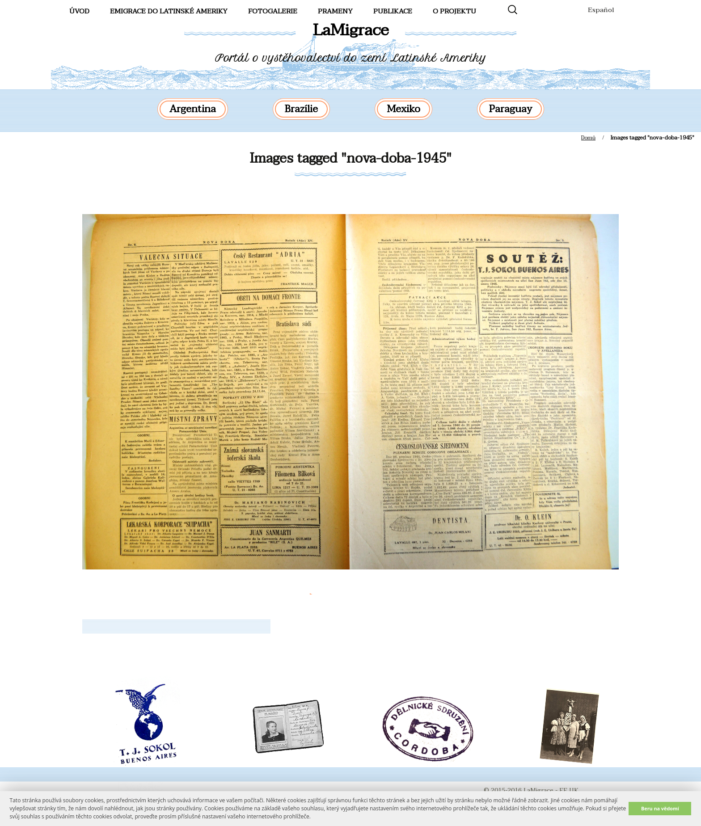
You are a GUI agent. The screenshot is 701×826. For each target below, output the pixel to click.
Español (601, 10)
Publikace (392, 11)
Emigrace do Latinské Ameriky (169, 11)
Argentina (192, 109)
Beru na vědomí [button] (660, 808)
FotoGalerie (272, 11)
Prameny (335, 11)
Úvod (79, 11)
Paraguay (510, 109)
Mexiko (403, 109)
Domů (588, 137)
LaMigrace (351, 30)
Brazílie (301, 109)
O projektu (454, 11)
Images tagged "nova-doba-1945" (351, 158)
